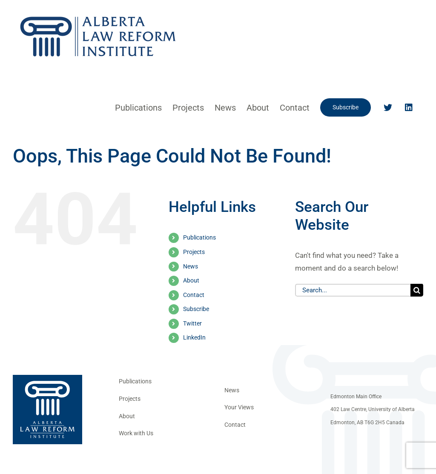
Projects (194, 251)
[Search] (416, 290)
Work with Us (136, 433)
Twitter (192, 323)
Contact (193, 294)
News (190, 266)
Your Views (239, 407)
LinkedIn (194, 337)
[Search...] (352, 290)
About (191, 280)
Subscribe (196, 309)
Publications (199, 237)
